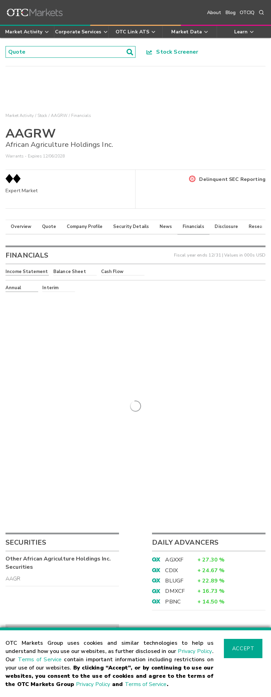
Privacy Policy (195, 651)
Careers (150, 620)
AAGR (13, 390)
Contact (16, 620)
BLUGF (174, 392)
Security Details (131, 227)
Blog (231, 12)
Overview (21, 227)
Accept (243, 648)
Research (259, 227)
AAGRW (59, 115)
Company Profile (84, 227)
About (214, 12)
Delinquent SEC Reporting (232, 179)
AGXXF (174, 371)
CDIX (171, 382)
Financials (193, 227)
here (98, 300)
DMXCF (175, 403)
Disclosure (226, 227)
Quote (49, 227)
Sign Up (99, 495)
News (166, 227)
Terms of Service (40, 659)
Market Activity (20, 115)
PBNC (173, 413)
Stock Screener (172, 52)
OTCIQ (247, 12)
